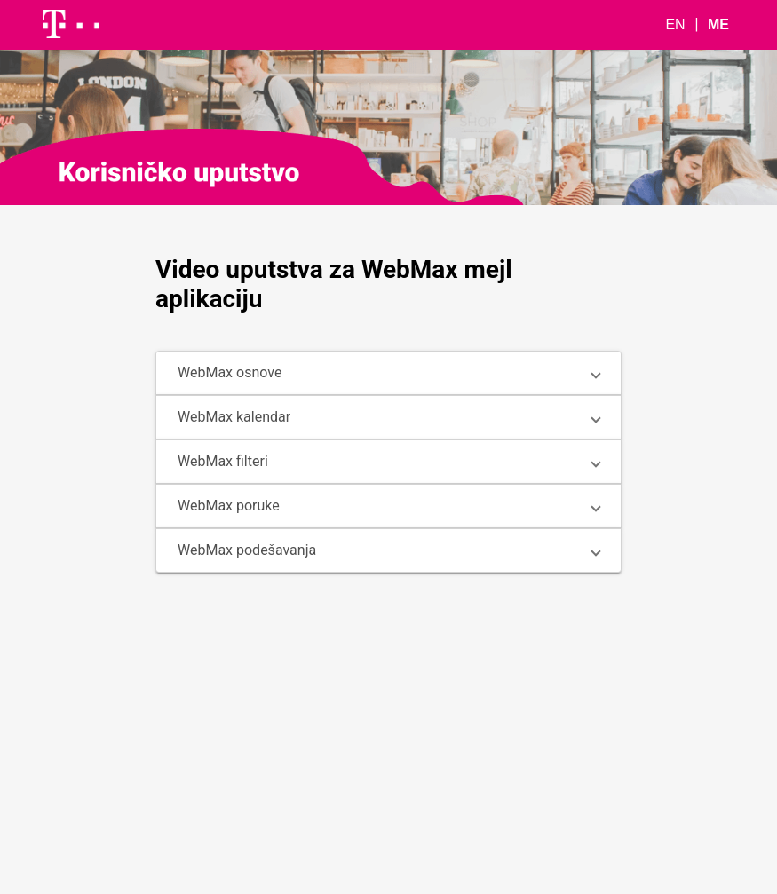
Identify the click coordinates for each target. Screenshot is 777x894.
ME (718, 24)
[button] (388, 373)
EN (675, 24)
